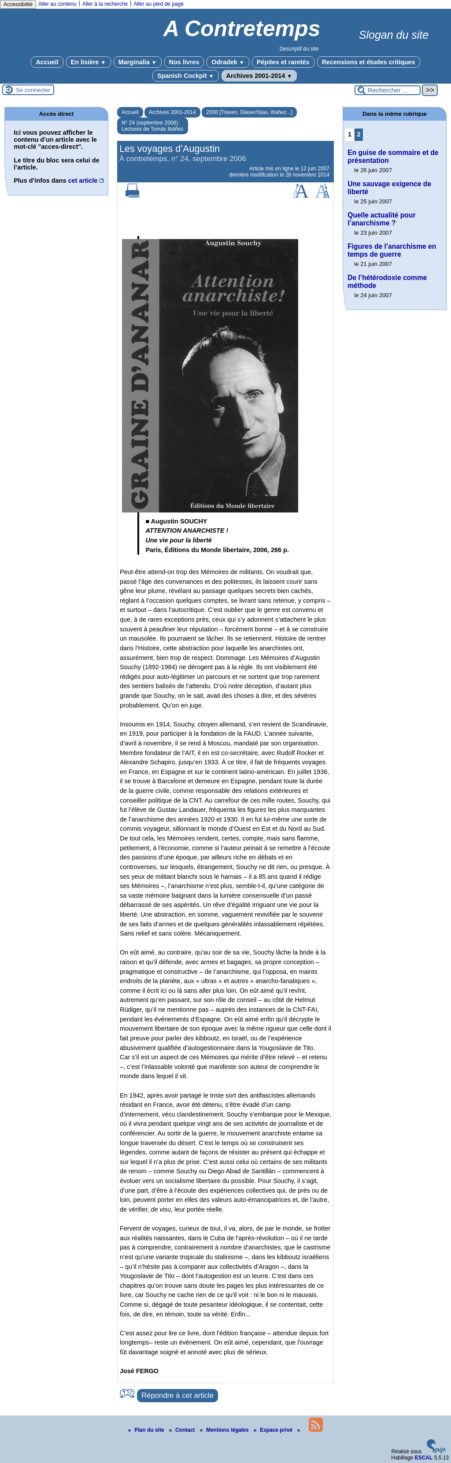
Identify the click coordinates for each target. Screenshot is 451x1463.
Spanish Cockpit (185, 75)
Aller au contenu (57, 4)
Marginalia (137, 62)
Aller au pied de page (158, 4)
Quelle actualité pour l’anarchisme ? (381, 219)
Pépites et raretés (283, 62)
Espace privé (274, 1430)
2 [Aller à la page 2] (359, 134)
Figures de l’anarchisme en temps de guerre (391, 250)
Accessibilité (18, 4)
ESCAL (424, 1458)
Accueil (47, 62)
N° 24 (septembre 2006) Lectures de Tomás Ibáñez (153, 126)
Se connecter (33, 90)
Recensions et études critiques (368, 62)
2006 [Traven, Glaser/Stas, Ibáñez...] (249, 112)
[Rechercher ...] (388, 90)
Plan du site (147, 1430)
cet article (82, 180)
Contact (182, 1430)
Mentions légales (225, 1430)
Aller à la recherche (105, 4)
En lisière (88, 62)
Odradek (227, 62)
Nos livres (184, 62)
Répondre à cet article (177, 1395)
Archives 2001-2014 (259, 75)
